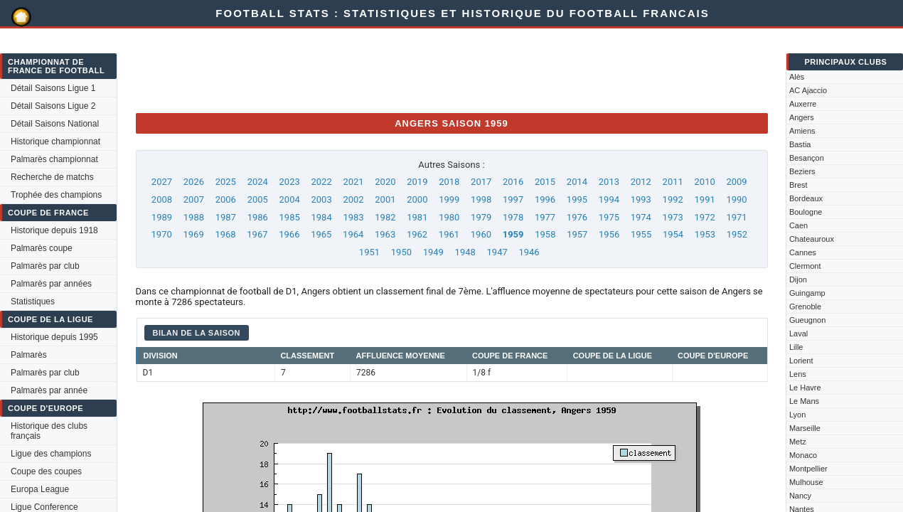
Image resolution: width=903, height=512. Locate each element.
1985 (289, 217)
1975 (609, 217)
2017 (481, 181)
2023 (289, 181)
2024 (257, 181)
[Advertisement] (394, 70)
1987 (225, 217)
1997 (513, 199)
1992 (673, 199)
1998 (481, 199)
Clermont (805, 266)
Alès (796, 77)
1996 (545, 199)
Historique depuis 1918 (54, 230)
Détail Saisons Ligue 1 (53, 88)
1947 (497, 252)
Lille (796, 347)
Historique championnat (55, 141)
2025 (225, 181)
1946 (528, 252)
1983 (353, 217)
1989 (161, 217)
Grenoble (805, 306)
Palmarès (29, 355)
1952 (737, 234)
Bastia (800, 144)
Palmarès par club (45, 266)
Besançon (806, 158)
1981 (417, 217)
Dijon (798, 279)
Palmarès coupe (42, 248)
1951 (369, 252)
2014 (577, 181)
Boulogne (806, 212)
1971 (736, 217)
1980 (449, 217)
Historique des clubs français (49, 431)
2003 (321, 199)
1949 (433, 252)
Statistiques (33, 301)
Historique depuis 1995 (54, 337)
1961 (449, 234)
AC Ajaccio (808, 90)
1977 (545, 217)
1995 (577, 199)
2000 (417, 199)
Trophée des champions (56, 195)
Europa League (40, 489)
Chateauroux (811, 239)
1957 (577, 234)
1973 (673, 217)
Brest (798, 185)
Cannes (802, 252)
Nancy (800, 495)
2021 (353, 181)
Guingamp (807, 293)
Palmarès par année (49, 390)
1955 (641, 234)
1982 (385, 217)
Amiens (802, 131)
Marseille (805, 428)
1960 (481, 234)
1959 (513, 234)
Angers (801, 117)
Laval (798, 333)
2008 (161, 199)
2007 (193, 199)
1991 (705, 199)
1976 (577, 217)
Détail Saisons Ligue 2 (53, 106)
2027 (161, 181)
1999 (449, 199)
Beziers (802, 171)
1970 (161, 234)
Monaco (803, 455)
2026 (193, 181)
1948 (465, 252)
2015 (545, 181)
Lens (797, 374)
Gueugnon (807, 320)
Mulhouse (806, 482)
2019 (417, 181)
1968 (225, 234)
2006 (225, 199)
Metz (797, 441)
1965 (321, 234)
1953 (705, 234)
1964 (353, 234)
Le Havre (805, 387)
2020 (385, 181)
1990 (736, 199)
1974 (641, 217)
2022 (321, 181)
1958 (545, 234)
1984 (321, 217)
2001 (385, 199)
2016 (513, 181)
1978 (513, 217)
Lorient (801, 360)
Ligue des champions (51, 454)
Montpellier (808, 468)
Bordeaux (806, 198)
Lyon (797, 414)
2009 (736, 181)
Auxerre (803, 104)
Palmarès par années (51, 284)
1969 (193, 234)
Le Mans (804, 401)
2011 (673, 181)
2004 (289, 199)
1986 (257, 217)
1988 (193, 217)
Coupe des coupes (46, 471)
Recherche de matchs (52, 177)
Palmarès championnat (54, 159)
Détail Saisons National (55, 124)
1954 (673, 234)
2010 (705, 181)
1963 (385, 234)
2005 (257, 199)
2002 (353, 199)
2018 (449, 181)
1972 (705, 217)
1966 (289, 234)
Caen (798, 225)
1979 (481, 217)
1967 (257, 234)
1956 (609, 234)
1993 (641, 199)
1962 (417, 234)
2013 (609, 181)
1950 (401, 252)
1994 (609, 199)
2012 (641, 181)
